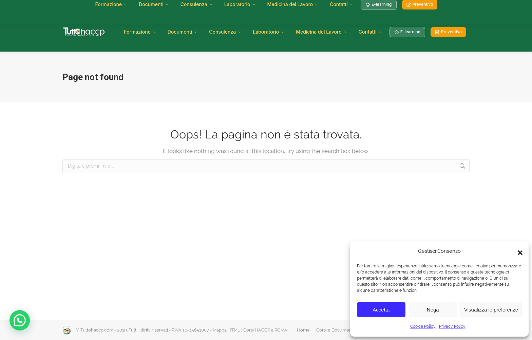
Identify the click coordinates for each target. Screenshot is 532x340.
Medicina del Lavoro (321, 32)
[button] (518, 251)
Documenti (182, 32)
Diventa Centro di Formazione (235, 7)
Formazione (140, 32)
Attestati (151, 7)
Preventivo (448, 31)
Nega (433, 310)
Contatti (370, 32)
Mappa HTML (226, 330)
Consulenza (225, 32)
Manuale (107, 7)
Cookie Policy (423, 326)
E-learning (407, 31)
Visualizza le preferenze (491, 310)
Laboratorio (268, 32)
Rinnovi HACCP (184, 7)
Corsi (130, 7)
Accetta (381, 310)
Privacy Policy (452, 326)
